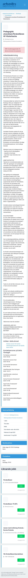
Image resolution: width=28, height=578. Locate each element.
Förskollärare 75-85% (10, 504)
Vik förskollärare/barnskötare (13, 554)
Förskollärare (7, 480)
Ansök (21, 486)
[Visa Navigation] (25, 4)
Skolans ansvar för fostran (13, 344)
